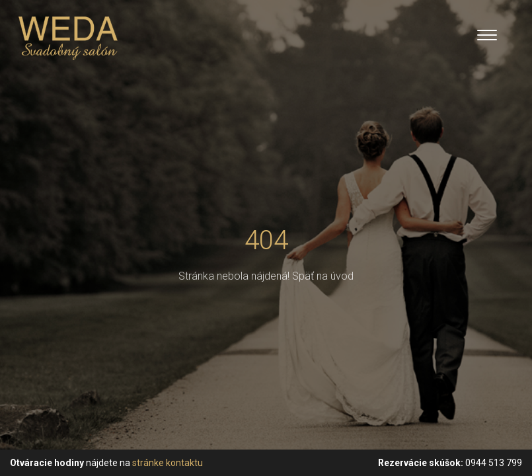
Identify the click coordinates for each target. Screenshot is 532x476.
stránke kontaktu (167, 462)
